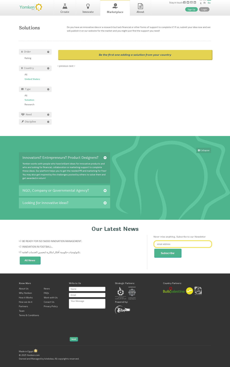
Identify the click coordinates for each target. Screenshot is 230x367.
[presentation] (82, 323)
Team (21, 310)
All (26, 74)
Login (204, 9)
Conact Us (49, 301)
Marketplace (115, 8)
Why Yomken (25, 293)
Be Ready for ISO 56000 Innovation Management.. (52, 241)
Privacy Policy (51, 306)
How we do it (25, 301)
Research (29, 104)
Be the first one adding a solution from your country (135, 54)
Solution (29, 99)
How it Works (26, 297)
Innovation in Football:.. (37, 246)
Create (64, 8)
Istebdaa (49, 358)
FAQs (46, 293)
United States (32, 79)
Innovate (88, 8)
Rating (28, 58)
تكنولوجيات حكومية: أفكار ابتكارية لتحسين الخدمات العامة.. (51, 252)
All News (30, 260)
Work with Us (51, 297)
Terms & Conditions (29, 315)
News (47, 288)
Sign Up (191, 9)
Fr (205, 2)
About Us (24, 288)
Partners (23, 306)
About (140, 8)
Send (73, 339)
